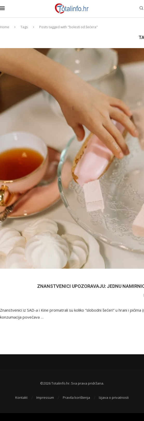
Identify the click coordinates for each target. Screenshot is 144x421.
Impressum (45, 397)
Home (4, 27)
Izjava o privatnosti (114, 397)
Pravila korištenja (76, 397)
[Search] (141, 8)
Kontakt (21, 397)
